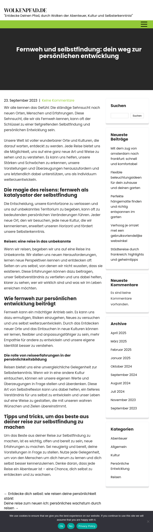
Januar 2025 (120, 358)
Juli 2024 (118, 391)
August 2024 (120, 383)
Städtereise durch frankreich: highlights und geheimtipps (127, 254)
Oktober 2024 (121, 366)
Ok (61, 526)
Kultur (115, 455)
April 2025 (118, 333)
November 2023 (123, 400)
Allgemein (119, 446)
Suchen (118, 105)
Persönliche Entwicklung (120, 466)
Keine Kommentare (58, 100)
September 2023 (124, 408)
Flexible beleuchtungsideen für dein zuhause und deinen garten (126, 180)
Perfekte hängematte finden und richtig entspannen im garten (126, 206)
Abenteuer (119, 438)
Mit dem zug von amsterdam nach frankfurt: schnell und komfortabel (125, 156)
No (71, 526)
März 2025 (119, 341)
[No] (148, 521)
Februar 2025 (121, 349)
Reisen (116, 477)
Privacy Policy (86, 526)
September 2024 (124, 375)
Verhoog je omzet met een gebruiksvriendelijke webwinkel (126, 233)
